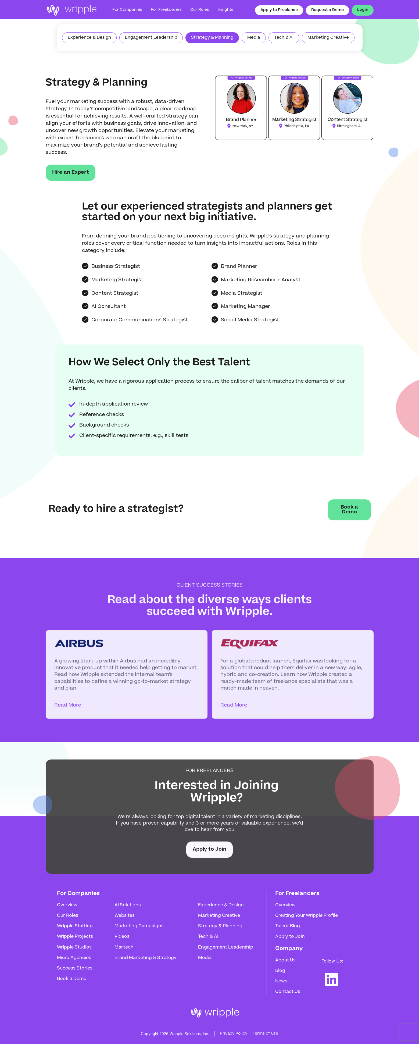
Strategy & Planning (220, 926)
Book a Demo (349, 510)
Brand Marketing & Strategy (145, 958)
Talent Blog (287, 926)
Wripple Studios (74, 947)
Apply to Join (209, 853)
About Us (285, 960)
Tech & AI (208, 937)
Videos (122, 937)
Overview (67, 905)
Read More (67, 716)
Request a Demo (327, 10)
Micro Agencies (74, 958)
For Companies (127, 10)
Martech (124, 947)
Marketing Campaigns (139, 926)
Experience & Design (221, 905)
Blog (280, 971)
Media (205, 958)
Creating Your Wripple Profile (306, 916)
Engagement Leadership (225, 947)
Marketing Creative (219, 916)
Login (362, 10)
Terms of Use (265, 1034)
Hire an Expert (70, 172)
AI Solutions (127, 905)
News (281, 981)
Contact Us (287, 992)
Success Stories (74, 968)
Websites (124, 916)
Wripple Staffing (75, 926)
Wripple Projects (75, 937)
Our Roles (67, 916)
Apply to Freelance (279, 10)
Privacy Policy (233, 1034)
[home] (71, 10)
